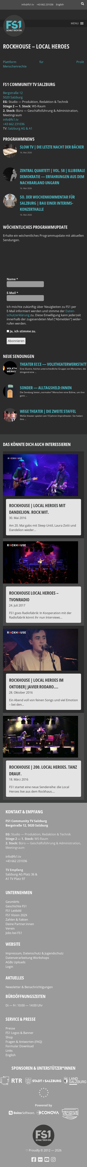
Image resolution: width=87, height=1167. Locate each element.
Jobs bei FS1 (14, 933)
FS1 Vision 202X (16, 915)
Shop (9, 1037)
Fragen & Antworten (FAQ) (24, 1042)
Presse (10, 1028)
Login (9, 967)
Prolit (80, 62)
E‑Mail (12, 293)
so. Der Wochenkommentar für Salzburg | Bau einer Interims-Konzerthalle (47, 203)
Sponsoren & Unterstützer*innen (43, 1068)
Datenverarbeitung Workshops (27, 958)
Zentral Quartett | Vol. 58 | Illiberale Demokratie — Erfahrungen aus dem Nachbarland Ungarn (52, 176)
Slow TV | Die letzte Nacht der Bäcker (52, 147)
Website (13, 944)
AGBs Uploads (15, 962)
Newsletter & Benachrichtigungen (29, 987)
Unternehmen (19, 892)
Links (9, 1051)
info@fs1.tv (28, 4)
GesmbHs (12, 902)
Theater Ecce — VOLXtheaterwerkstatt (53, 364)
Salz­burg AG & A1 (20, 128)
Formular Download (20, 1046)
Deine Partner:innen (20, 924)
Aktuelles (15, 978)
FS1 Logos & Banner (19, 1033)
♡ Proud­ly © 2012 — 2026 (43, 1150)
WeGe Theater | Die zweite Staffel (48, 411)
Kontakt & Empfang (24, 812)
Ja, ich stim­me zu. (21, 331)
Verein (10, 928)
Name (12, 279)
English (60, 4)
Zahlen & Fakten (17, 920)
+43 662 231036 (45, 4)
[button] (75, 23)
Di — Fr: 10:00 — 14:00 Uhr (24, 1005)
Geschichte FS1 (16, 906)
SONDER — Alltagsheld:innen (46, 387)
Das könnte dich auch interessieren (37, 444)
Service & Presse (21, 1019)
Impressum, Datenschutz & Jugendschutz (35, 953)
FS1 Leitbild (13, 911)
